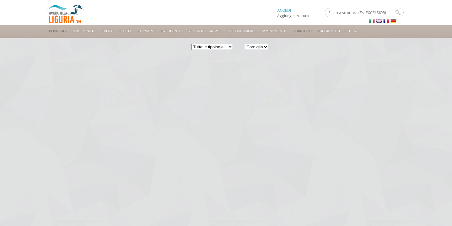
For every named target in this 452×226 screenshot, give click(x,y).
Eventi (107, 31)
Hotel (126, 31)
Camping (146, 31)
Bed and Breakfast (204, 31)
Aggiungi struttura (293, 15)
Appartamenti (272, 31)
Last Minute (84, 31)
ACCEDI (284, 10)
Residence (171, 31)
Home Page (57, 31)
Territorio (301, 31)
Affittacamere (240, 31)
